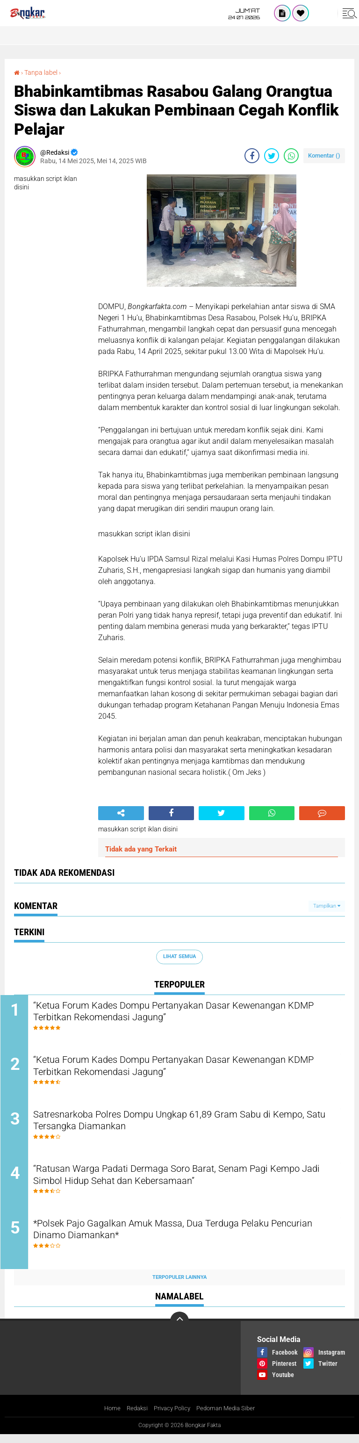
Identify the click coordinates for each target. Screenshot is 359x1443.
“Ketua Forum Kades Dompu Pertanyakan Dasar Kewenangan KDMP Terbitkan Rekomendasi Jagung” (184, 1012)
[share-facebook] (251, 155)
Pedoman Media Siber (228, 1417)
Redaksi (133, 1417)
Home (107, 1417)
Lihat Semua (179, 956)
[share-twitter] (271, 155)
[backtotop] (179, 1329)
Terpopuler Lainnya (179, 1286)
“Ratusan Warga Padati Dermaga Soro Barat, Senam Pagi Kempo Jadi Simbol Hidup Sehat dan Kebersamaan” (174, 1182)
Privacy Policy (171, 1417)
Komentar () (324, 155)
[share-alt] (121, 813)
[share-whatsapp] (291, 155)
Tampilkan (326, 905)
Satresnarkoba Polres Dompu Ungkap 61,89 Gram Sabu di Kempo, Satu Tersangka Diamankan (175, 1126)
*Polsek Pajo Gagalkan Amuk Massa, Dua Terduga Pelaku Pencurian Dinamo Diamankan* (175, 1239)
